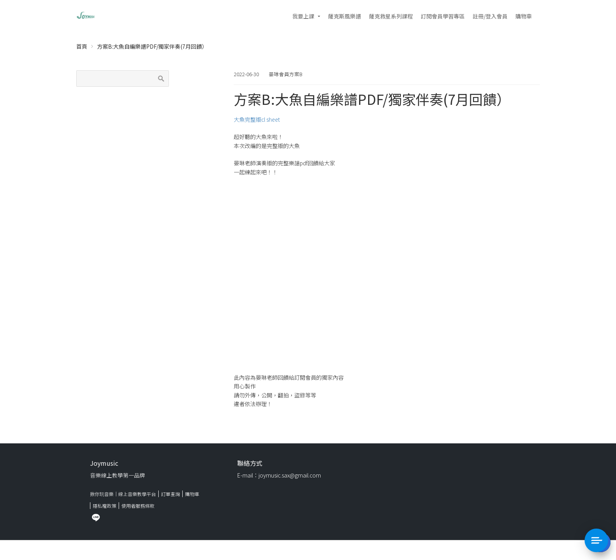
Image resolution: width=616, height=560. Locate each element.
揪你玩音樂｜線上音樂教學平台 (123, 493)
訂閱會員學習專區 (443, 16)
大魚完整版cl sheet (257, 119)
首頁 (81, 46)
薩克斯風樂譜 (344, 16)
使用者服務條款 (137, 505)
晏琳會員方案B (285, 74)
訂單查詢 (170, 493)
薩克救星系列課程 (391, 16)
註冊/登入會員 (490, 16)
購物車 (523, 16)
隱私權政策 (104, 505)
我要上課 (303, 16)
